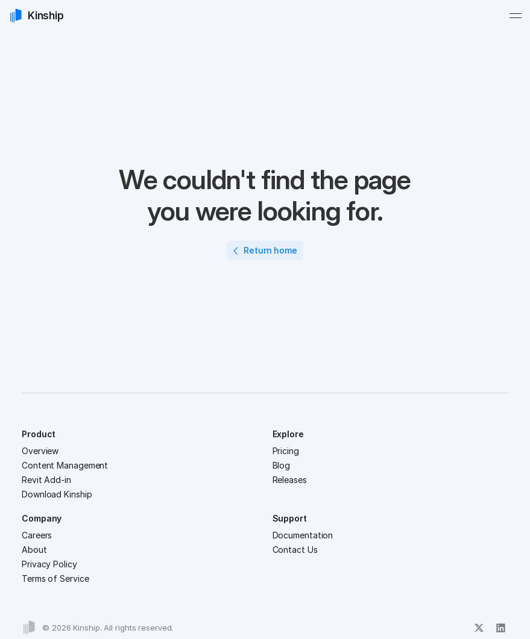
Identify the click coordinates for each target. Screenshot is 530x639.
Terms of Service (55, 578)
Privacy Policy (49, 564)
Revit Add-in (46, 480)
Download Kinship (57, 494)
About (34, 549)
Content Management (65, 465)
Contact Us (295, 549)
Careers (37, 535)
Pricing (286, 451)
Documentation (303, 535)
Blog (282, 465)
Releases (290, 480)
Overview (40, 451)
